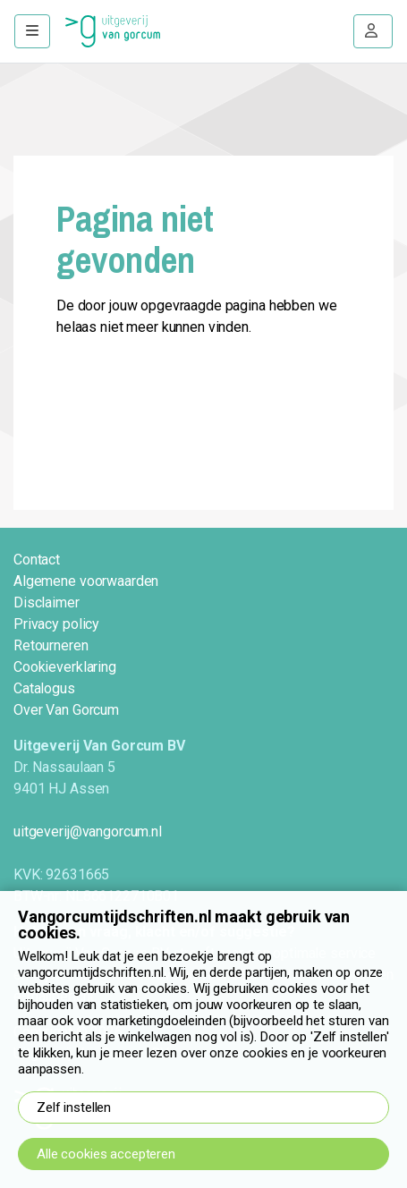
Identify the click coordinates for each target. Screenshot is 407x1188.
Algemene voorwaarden (85, 581)
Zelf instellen (74, 1107)
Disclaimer (46, 602)
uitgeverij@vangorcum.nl (87, 831)
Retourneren (51, 645)
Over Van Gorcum (66, 709)
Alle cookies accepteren (106, 1154)
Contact (36, 559)
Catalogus (44, 688)
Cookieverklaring (64, 666)
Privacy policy (56, 623)
